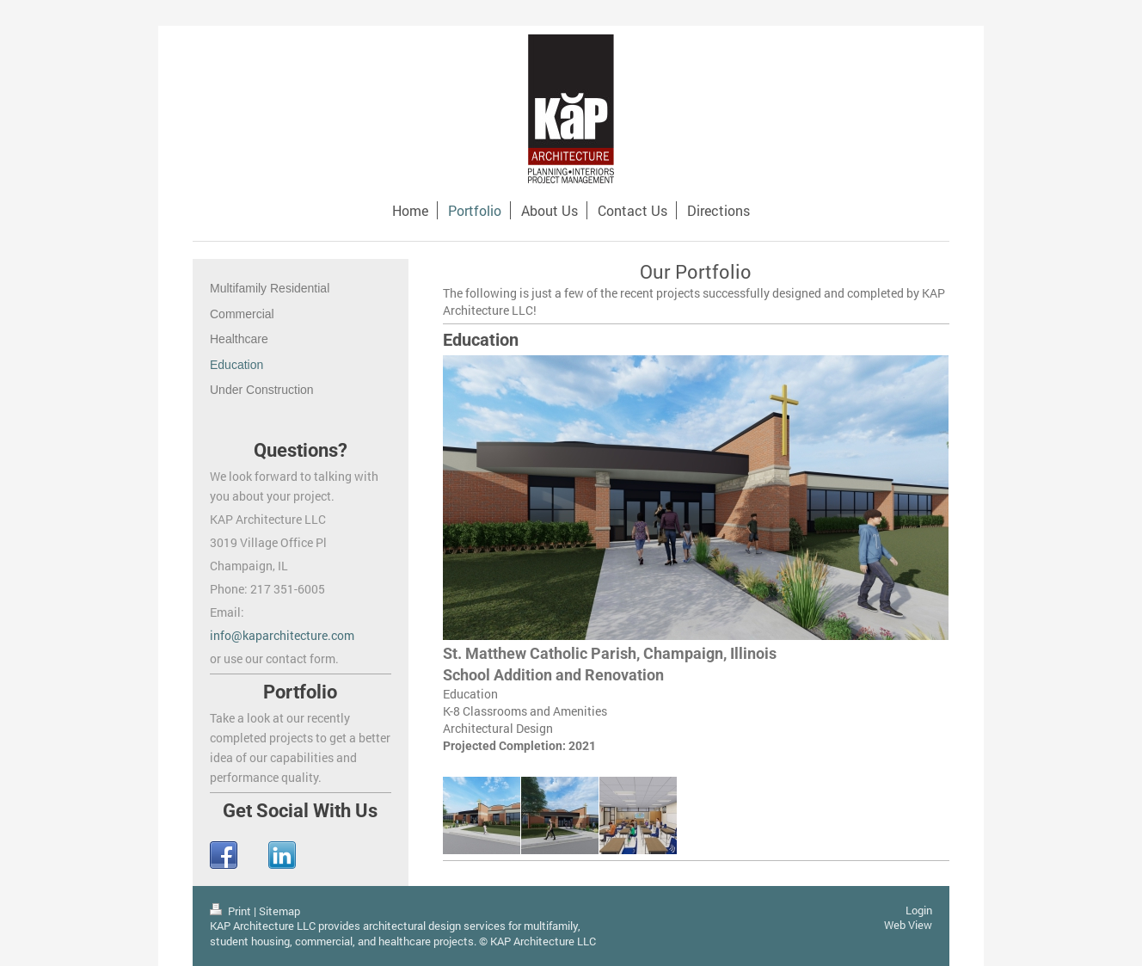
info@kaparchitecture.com (282, 635)
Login (919, 910)
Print (232, 911)
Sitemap (279, 911)
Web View (908, 925)
